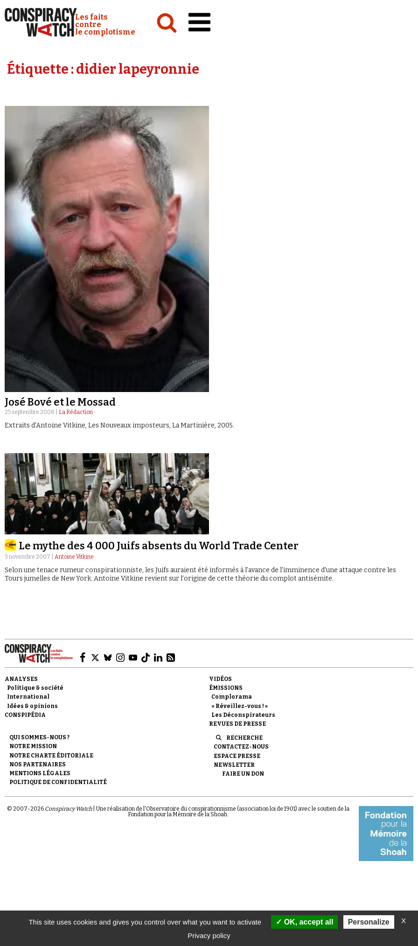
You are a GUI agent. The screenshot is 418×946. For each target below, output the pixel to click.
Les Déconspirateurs (243, 715)
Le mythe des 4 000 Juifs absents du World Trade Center (159, 546)
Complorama (231, 697)
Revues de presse (237, 724)
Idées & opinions (32, 706)
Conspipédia (25, 715)
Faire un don (243, 774)
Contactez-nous (241, 746)
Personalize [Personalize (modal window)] (369, 922)
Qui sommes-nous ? (39, 737)
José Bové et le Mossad (60, 402)
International (28, 697)
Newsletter (234, 765)
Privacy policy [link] (209, 935)
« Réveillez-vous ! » (239, 706)
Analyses (21, 679)
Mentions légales (39, 773)
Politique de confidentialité (58, 782)
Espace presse (237, 756)
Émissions (226, 688)
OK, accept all (304, 922)
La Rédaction (76, 412)
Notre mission (33, 746)
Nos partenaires (37, 764)
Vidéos (220, 679)
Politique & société (35, 688)
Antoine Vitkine (74, 557)
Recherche (244, 738)
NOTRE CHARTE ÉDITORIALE (51, 755)
